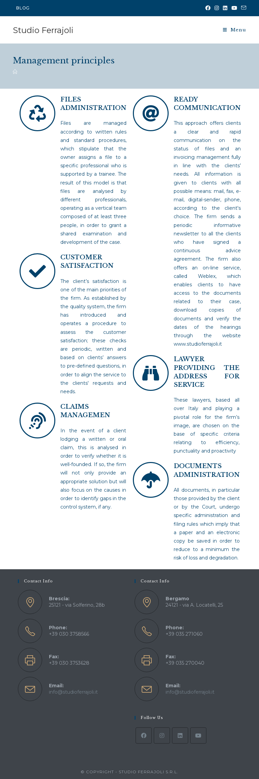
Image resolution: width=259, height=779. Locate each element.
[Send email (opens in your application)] (242, 8)
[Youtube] (198, 735)
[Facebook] (144, 735)
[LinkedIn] (180, 735)
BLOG (22, 7)
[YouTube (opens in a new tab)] (234, 8)
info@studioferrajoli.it (73, 692)
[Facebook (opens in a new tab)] (207, 8)
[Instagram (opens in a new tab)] (216, 8)
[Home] (15, 72)
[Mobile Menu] (234, 30)
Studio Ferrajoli (43, 30)
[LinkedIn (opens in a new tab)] (225, 8)
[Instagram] (162, 735)
